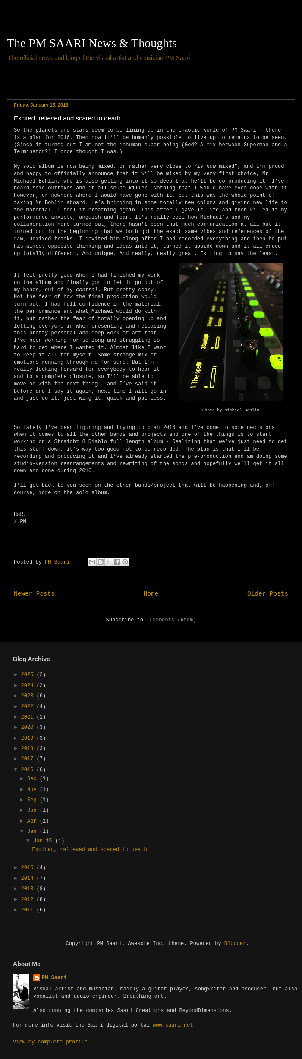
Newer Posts (34, 593)
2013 (29, 889)
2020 (29, 728)
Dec (33, 779)
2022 (29, 707)
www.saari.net (173, 1025)
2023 (29, 696)
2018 (29, 749)
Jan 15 (44, 841)
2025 (29, 675)
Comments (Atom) (172, 620)
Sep (33, 800)
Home (151, 593)
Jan (33, 832)
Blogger (235, 944)
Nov (33, 790)
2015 (29, 868)
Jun (33, 810)
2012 (29, 900)
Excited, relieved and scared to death (67, 118)
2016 (29, 770)
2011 (29, 910)
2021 (29, 717)
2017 (29, 759)
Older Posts (267, 593)
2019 (29, 738)
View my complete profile (50, 1042)
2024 (29, 686)
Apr (33, 821)
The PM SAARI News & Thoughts (92, 43)
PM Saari (54, 978)
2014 (29, 879)
